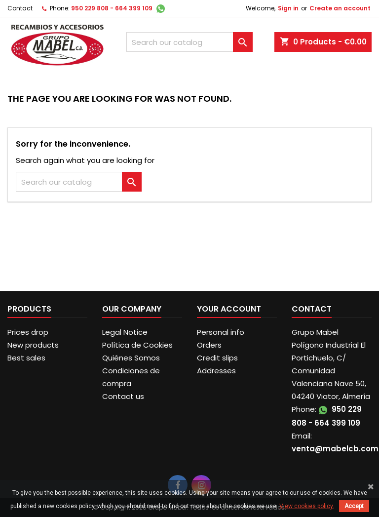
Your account (229, 309)
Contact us (123, 396)
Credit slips (217, 358)
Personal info (220, 332)
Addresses (216, 370)
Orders (209, 345)
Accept (354, 506)
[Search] (189, 42)
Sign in (288, 8)
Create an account (340, 8)
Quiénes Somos (131, 358)
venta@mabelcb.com (335, 448)
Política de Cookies (137, 345)
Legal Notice (125, 332)
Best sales (26, 358)
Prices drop (27, 332)
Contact (20, 8)
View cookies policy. (306, 506)
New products (33, 345)
